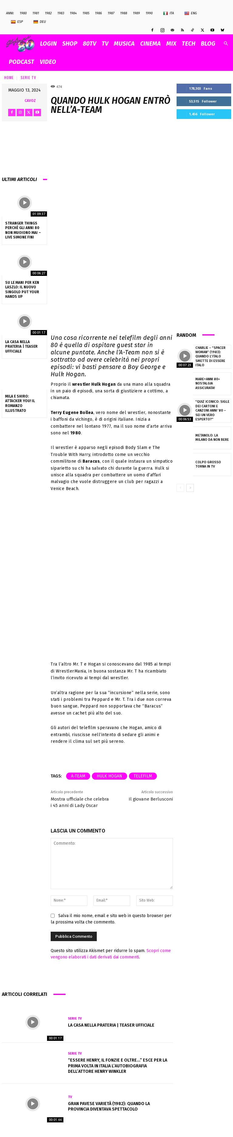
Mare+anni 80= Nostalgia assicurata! (207, 383)
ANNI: (10, 13)
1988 (123, 13)
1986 (98, 13)
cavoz (30, 101)
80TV (89, 43)
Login (48, 43)
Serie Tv (28, 77)
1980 (23, 13)
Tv (70, 1097)
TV (105, 43)
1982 (48, 13)
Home (9, 77)
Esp (17, 22)
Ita (168, 13)
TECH (188, 43)
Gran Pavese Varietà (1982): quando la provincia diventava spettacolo (109, 1106)
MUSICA (124, 43)
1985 (86, 13)
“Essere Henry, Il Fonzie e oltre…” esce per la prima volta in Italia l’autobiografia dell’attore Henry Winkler (117, 1066)
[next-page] (190, 487)
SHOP (69, 43)
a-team (78, 776)
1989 (136, 13)
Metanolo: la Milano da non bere (212, 437)
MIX (171, 43)
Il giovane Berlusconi (151, 799)
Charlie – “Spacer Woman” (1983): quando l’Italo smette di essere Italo (210, 356)
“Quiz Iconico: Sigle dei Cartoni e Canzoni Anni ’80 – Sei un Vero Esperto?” (211, 410)
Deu (39, 22)
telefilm (143, 776)
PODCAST (21, 61)
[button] (225, 44)
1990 (149, 13)
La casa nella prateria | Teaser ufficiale (21, 346)
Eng (190, 13)
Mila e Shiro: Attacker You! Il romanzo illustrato (20, 403)
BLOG (208, 43)
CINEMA (150, 43)
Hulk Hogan (109, 776)
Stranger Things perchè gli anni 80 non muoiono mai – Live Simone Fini (23, 230)
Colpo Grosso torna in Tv (207, 464)
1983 (60, 13)
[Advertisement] (204, 224)
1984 (73, 13)
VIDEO (48, 61)
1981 (35, 13)
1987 (111, 13)
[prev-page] (180, 487)
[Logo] (21, 43)
